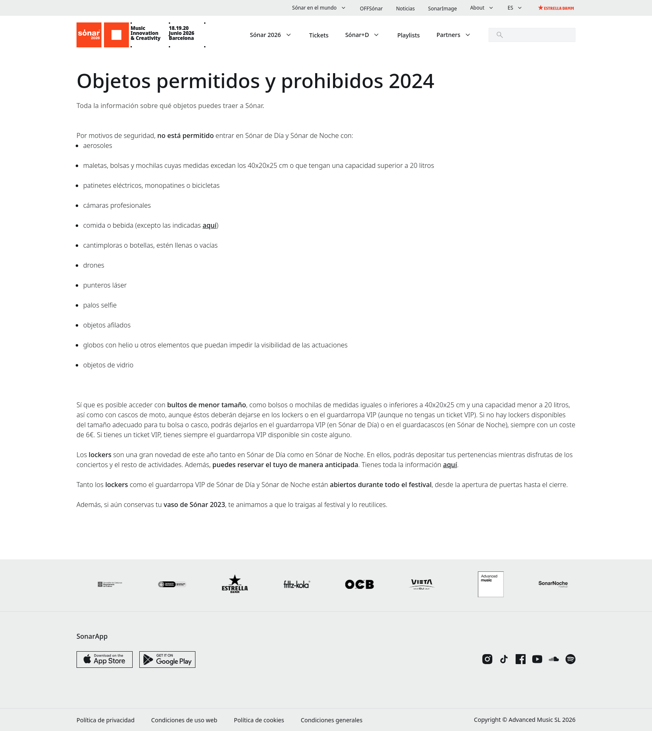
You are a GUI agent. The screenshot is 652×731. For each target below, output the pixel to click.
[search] (532, 35)
